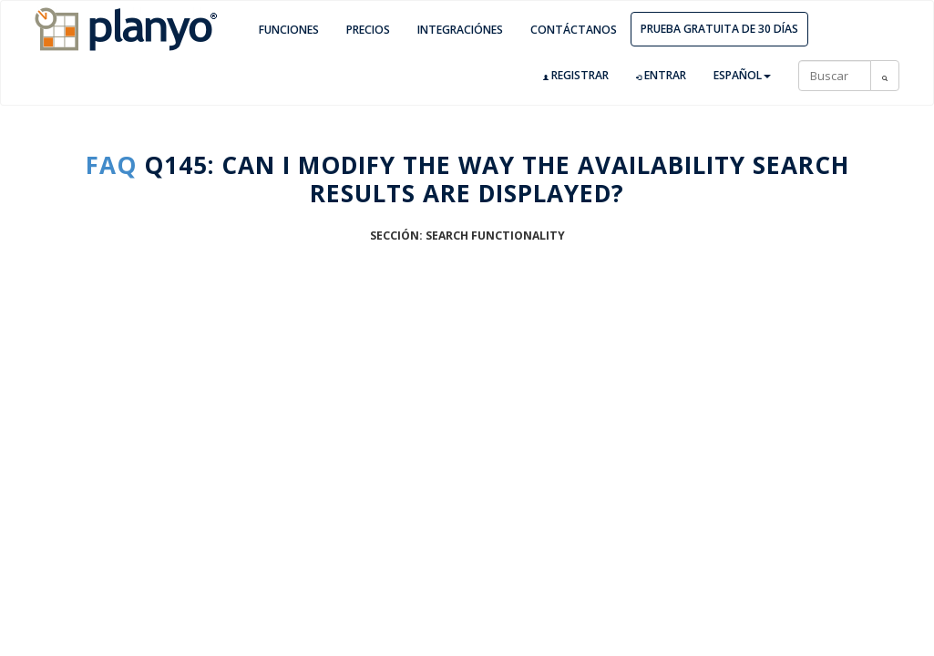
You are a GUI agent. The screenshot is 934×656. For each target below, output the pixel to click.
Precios (368, 29)
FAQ (111, 165)
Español (742, 75)
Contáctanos (573, 29)
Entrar (661, 75)
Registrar (576, 75)
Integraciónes (460, 29)
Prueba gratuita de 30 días (719, 28)
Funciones (289, 29)
